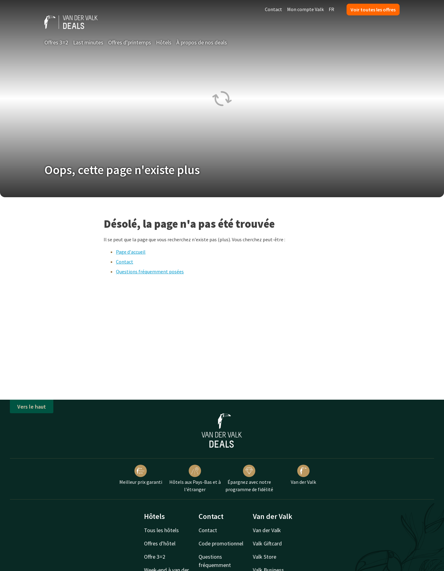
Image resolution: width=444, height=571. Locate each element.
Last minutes (88, 42)
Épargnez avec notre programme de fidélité (249, 478)
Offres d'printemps (129, 42)
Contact (273, 9)
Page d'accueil (131, 252)
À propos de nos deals (201, 42)
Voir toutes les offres (373, 9)
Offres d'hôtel (159, 543)
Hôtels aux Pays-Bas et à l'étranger (195, 478)
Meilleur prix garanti (140, 475)
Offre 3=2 (154, 556)
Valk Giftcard (267, 543)
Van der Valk (303, 475)
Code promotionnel (221, 543)
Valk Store (264, 556)
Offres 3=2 (56, 42)
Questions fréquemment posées (150, 271)
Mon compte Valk (305, 9)
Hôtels (163, 42)
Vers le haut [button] (31, 406)
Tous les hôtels (161, 530)
